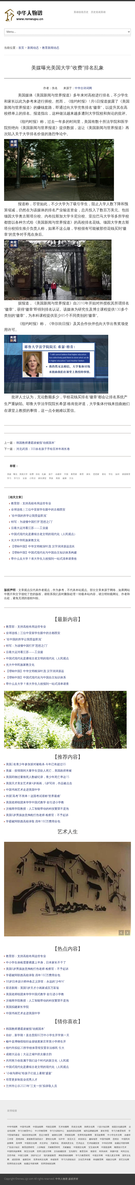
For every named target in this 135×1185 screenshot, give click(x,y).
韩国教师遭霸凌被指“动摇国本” (35, 443)
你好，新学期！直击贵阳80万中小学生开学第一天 (37, 1035)
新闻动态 (33, 48)
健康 (64, 478)
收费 (32, 474)
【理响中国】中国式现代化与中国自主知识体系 (36, 677)
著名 (104, 474)
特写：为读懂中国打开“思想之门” (32, 522)
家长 (88, 474)
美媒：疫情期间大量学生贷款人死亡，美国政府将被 (39, 770)
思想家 (96, 474)
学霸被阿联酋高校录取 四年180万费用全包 (33, 821)
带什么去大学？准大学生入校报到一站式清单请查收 (44, 558)
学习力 (17, 478)
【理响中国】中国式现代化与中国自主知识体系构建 (44, 552)
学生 (111, 474)
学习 (9, 478)
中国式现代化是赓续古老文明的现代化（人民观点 (37, 658)
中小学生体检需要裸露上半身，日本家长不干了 (36, 962)
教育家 (74, 474)
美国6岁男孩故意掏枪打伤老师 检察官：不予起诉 (37, 815)
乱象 (44, 474)
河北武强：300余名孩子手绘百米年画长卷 (43, 449)
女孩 (25, 478)
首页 (21, 48)
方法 (71, 478)
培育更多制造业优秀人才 (21, 1079)
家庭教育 (126, 474)
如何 (117, 474)
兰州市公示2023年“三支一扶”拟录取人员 (31, 1086)
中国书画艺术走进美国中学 (23, 789)
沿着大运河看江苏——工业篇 (29, 528)
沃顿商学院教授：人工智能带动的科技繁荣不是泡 (37, 808)
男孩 (51, 478)
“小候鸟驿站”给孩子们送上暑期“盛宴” (29, 1073)
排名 (38, 474)
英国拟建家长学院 (17, 1007)
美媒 (9, 474)
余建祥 (58, 474)
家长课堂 (42, 478)
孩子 (51, 474)
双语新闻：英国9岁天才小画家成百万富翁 (32, 988)
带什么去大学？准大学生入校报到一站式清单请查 (37, 684)
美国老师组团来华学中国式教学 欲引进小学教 (35, 802)
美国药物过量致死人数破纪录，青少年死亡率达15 (37, 777)
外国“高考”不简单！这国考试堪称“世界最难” (33, 796)
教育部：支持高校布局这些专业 (31, 503)
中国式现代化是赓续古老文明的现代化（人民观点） (44, 534)
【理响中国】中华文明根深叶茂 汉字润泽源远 (35, 671)
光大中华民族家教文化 (25, 540)
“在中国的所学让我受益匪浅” (29, 515)
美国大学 (23, 474)
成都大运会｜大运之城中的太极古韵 (29, 1054)
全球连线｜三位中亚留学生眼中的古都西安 (38, 509)
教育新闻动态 (50, 48)
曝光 (15, 474)
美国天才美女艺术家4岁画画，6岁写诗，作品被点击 (39, 783)
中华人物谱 (61, 1178)
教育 (82, 474)
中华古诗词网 (83, 88)
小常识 (32, 478)
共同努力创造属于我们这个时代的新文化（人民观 (37, 1060)
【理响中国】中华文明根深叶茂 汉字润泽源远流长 (43, 546)
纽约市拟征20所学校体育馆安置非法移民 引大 (35, 1048)
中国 (66, 474)
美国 (58, 478)
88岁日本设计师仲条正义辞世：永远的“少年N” (35, 981)
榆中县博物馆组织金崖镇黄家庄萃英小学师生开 (36, 1041)
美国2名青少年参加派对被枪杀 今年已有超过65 (36, 764)
